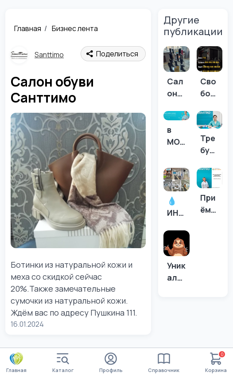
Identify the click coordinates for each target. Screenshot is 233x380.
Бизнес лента (75, 28)
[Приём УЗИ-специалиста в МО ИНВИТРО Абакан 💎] (209, 194)
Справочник (163, 362)
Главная (27, 28)
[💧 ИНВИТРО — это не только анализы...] (176, 195)
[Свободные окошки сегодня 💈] (209, 75)
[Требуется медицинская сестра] (209, 136)
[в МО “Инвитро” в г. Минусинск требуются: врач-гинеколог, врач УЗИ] (176, 131)
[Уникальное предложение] (176, 259)
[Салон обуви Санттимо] (176, 75)
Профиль (111, 362)
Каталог (63, 362)
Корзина (216, 362)
